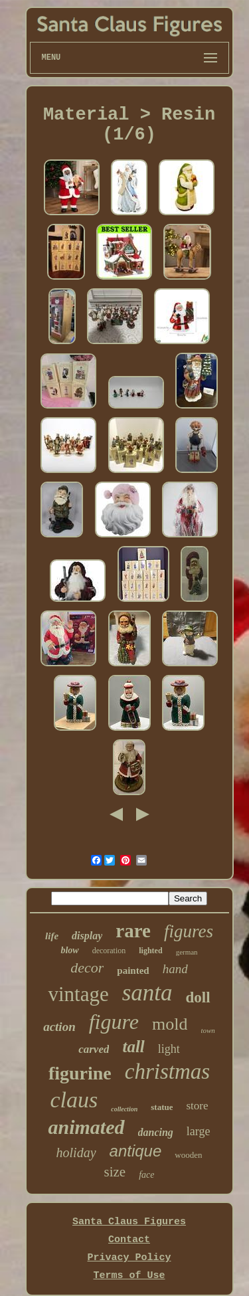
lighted (150, 950)
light (169, 1049)
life (51, 936)
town (207, 1030)
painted (133, 970)
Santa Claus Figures (129, 1222)
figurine (80, 1073)
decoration (109, 950)
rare (133, 930)
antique (136, 1151)
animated (86, 1127)
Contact (129, 1240)
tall (133, 1047)
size (115, 1172)
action (59, 1027)
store (197, 1105)
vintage (78, 994)
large (198, 1131)
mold (169, 1024)
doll (198, 997)
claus (74, 1099)
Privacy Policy (129, 1257)
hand (175, 969)
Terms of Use (129, 1275)
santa (147, 993)
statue (162, 1107)
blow (69, 950)
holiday (76, 1152)
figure (114, 1022)
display (87, 935)
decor (87, 967)
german (187, 952)
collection (124, 1109)
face (146, 1175)
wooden (188, 1155)
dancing (155, 1132)
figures (188, 931)
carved (93, 1049)
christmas (167, 1071)
